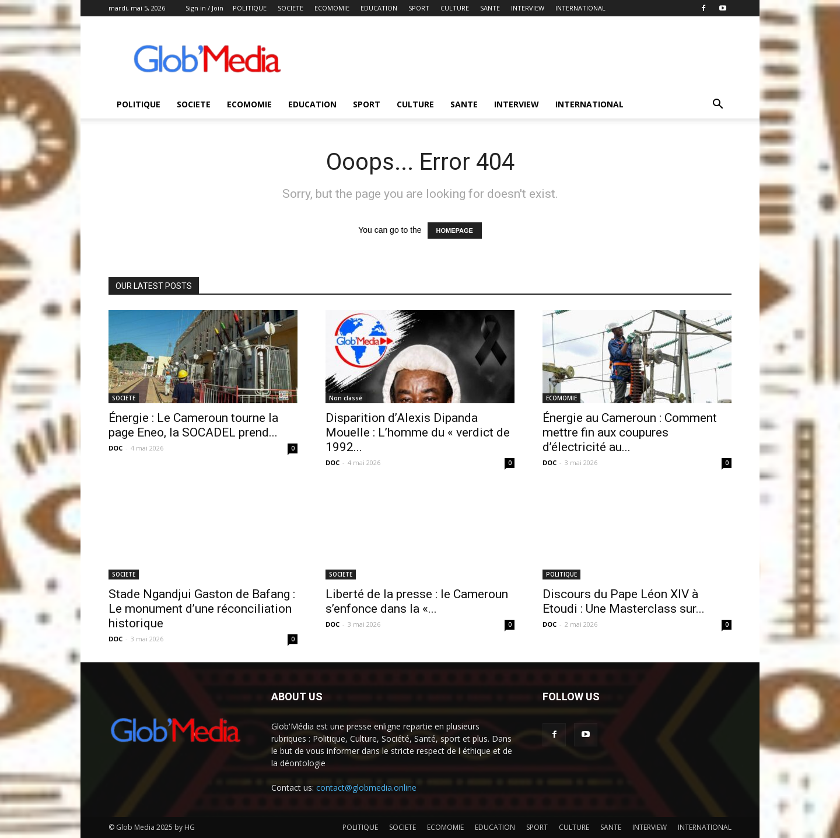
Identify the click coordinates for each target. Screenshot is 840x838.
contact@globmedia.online (366, 787)
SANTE (490, 8)
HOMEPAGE (454, 230)
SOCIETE (290, 8)
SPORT (418, 8)
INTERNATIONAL (580, 8)
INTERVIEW (527, 8)
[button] (718, 105)
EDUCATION (378, 8)
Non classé (345, 398)
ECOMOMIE (331, 8)
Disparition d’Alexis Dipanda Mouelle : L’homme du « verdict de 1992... (418, 432)
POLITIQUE (250, 8)
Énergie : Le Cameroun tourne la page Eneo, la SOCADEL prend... (193, 425)
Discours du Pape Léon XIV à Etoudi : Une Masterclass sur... (623, 601)
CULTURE (454, 8)
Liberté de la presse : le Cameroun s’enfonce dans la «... (417, 601)
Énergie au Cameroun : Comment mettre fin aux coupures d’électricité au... (629, 432)
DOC (115, 448)
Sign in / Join (204, 8)
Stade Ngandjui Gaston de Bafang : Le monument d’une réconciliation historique (201, 608)
